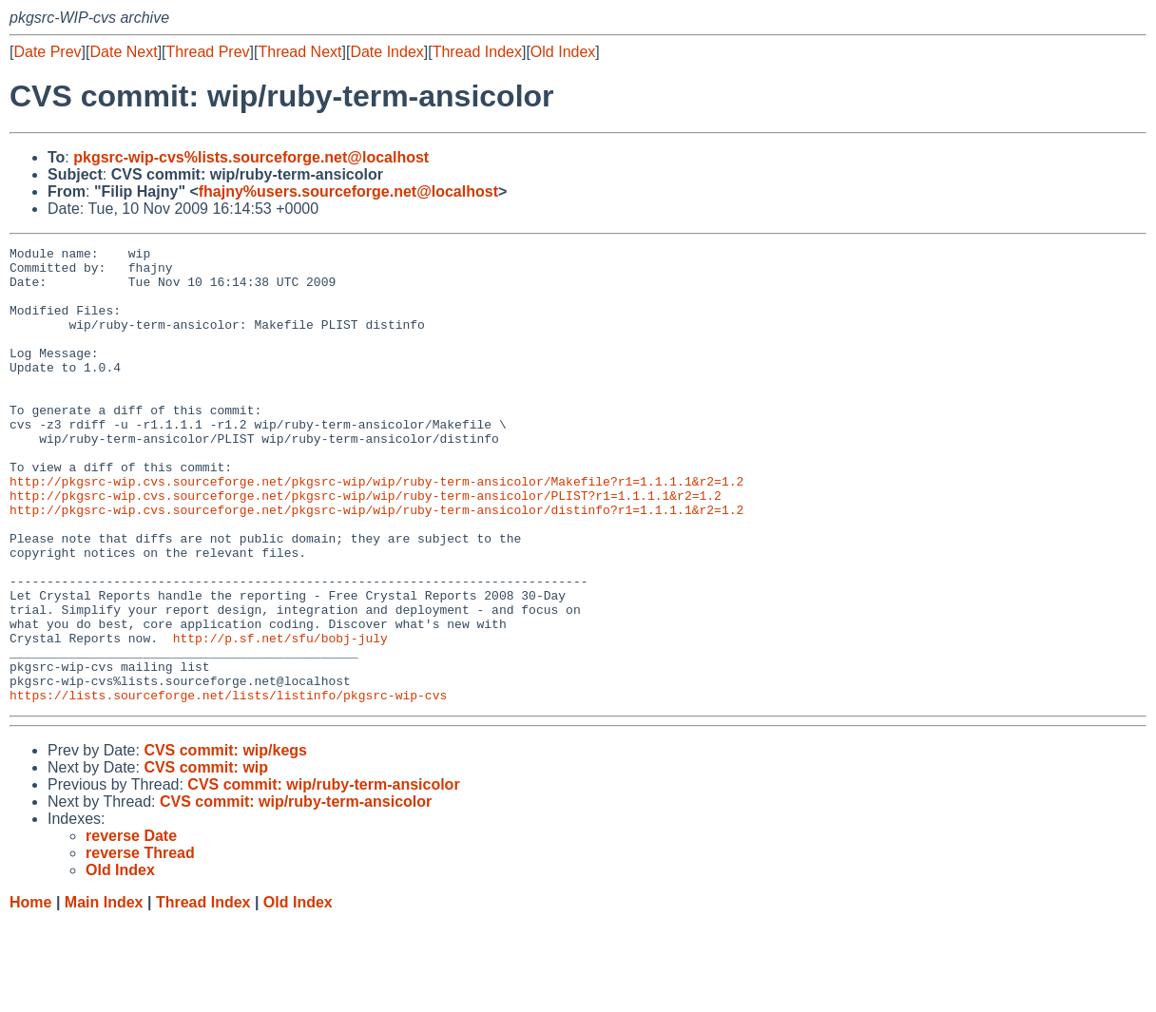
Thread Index (477, 52)
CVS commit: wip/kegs (225, 841)
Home (30, 993)
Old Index (562, 52)
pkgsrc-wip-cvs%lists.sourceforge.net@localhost (251, 157)
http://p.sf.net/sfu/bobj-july (280, 717)
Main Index (104, 993)
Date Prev (47, 52)
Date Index (386, 52)
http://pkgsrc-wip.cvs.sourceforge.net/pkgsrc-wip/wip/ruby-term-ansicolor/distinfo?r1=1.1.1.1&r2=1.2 (376, 563)
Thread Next (299, 52)
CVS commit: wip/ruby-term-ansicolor (323, 876)
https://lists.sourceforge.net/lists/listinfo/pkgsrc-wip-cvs (228, 785)
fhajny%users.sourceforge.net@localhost (348, 191)
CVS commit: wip (206, 858)
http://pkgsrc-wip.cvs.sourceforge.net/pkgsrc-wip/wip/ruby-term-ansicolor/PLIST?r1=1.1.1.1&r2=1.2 (366, 546)
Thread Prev (208, 52)
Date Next (123, 52)
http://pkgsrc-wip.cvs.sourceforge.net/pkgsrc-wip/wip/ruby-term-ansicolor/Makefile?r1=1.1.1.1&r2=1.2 (376, 529)
